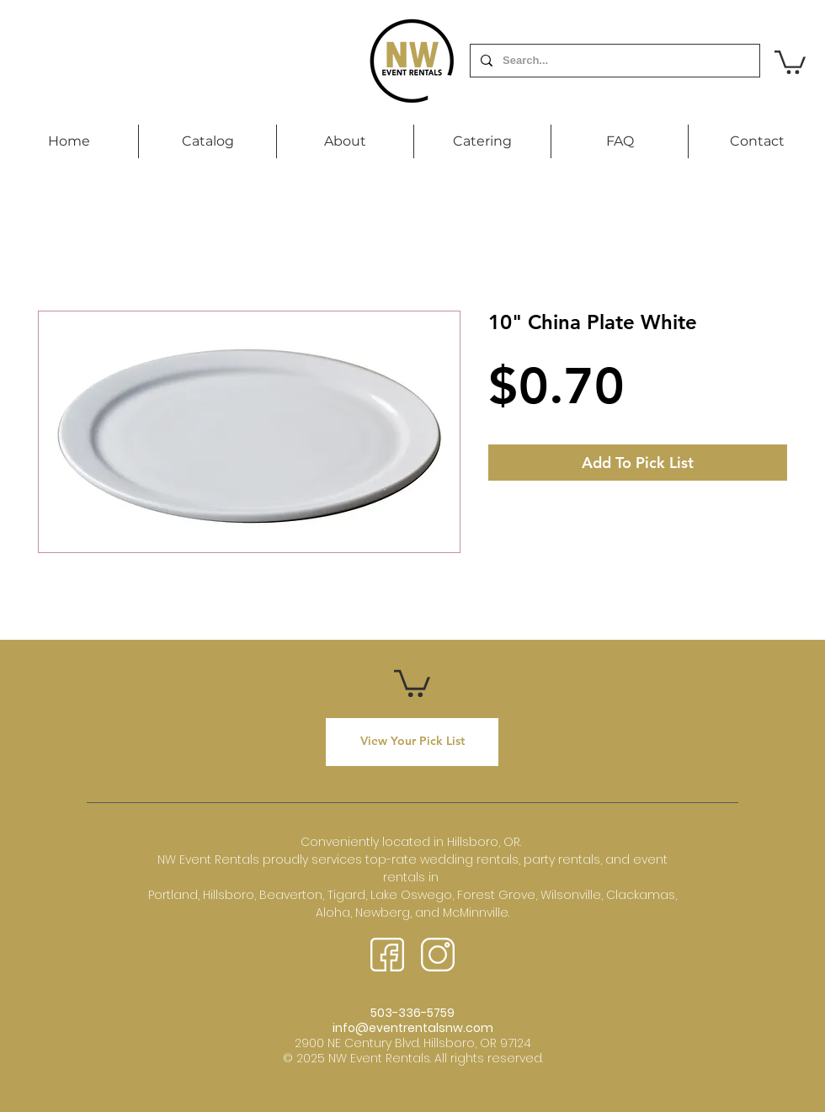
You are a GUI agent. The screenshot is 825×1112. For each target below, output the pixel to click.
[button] (790, 61)
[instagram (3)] (438, 954)
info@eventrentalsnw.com (413, 1027)
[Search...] (613, 61)
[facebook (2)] (387, 954)
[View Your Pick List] (412, 742)
